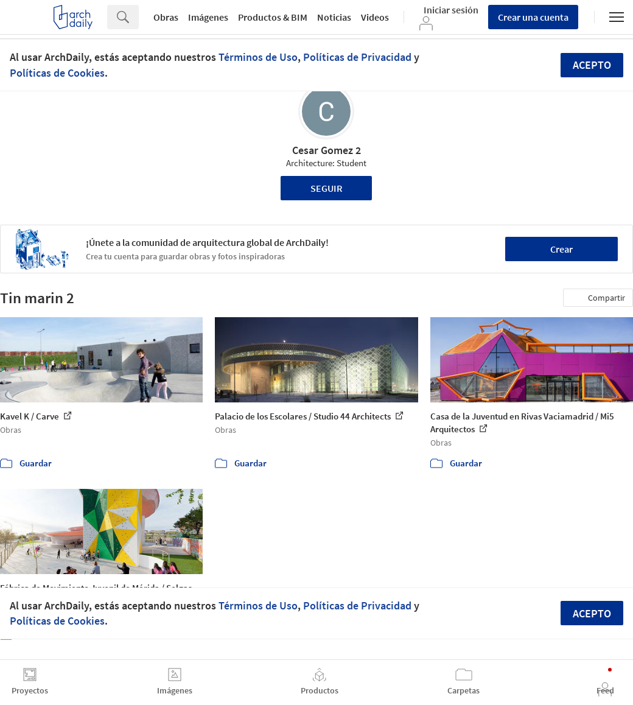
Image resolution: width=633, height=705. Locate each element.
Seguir (326, 188)
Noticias (334, 17)
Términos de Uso (258, 57)
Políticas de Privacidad (357, 57)
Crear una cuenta (533, 17)
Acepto (592, 65)
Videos (375, 17)
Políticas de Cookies (57, 73)
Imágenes (208, 17)
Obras (165, 17)
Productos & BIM (272, 17)
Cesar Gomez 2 (326, 150)
